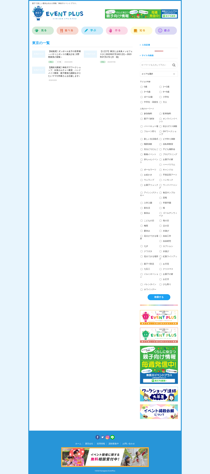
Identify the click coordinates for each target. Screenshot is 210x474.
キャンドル (166, 169)
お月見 (164, 264)
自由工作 (165, 236)
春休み (145, 213)
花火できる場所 (149, 256)
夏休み (145, 231)
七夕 (144, 246)
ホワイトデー (148, 289)
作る (117, 29)
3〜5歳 (145, 92)
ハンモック (166, 180)
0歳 (144, 86)
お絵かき (146, 175)
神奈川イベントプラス (57, 13)
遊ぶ (166, 29)
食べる (68, 29)
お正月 (164, 279)
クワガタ (146, 251)
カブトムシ (166, 246)
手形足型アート (168, 175)
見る (43, 29)
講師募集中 (114, 443)
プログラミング (168, 154)
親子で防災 (147, 264)
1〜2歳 (164, 86)
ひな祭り (165, 284)
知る (142, 29)
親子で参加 (147, 118)
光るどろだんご (149, 149)
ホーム (78, 443)
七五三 (145, 269)
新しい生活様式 (149, 139)
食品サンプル (167, 192)
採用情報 (101, 443)
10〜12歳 (147, 97)
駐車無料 (165, 113)
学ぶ (92, 29)
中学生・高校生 (149, 102)
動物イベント (148, 154)
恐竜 (163, 197)
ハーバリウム (167, 164)
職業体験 (146, 144)
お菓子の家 (166, 159)
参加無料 (146, 113)
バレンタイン (148, 284)
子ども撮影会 (167, 149)
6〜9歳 (164, 92)
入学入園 (146, 203)
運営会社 (89, 443)
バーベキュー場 (149, 126)
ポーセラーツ (148, 169)
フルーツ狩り (148, 131)
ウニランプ (147, 180)
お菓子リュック (149, 185)
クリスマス (166, 269)
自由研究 (165, 241)
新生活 (145, 208)
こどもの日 (147, 220)
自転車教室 (166, 144)
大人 (163, 102)
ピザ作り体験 (167, 139)
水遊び (164, 231)
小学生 (164, 97)
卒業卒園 (165, 203)
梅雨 (144, 226)
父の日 (164, 226)
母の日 (164, 220)
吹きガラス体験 (168, 126)
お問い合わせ (129, 443)
